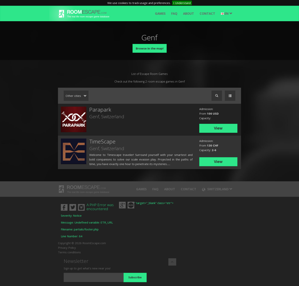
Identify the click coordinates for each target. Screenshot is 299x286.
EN (226, 13)
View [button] (218, 128)
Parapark (100, 109)
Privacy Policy (67, 248)
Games (160, 13)
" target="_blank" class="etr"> (154, 203)
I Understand (182, 3)
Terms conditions (69, 252)
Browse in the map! (149, 48)
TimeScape (102, 141)
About (188, 13)
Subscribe (135, 277)
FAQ (174, 13)
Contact (207, 13)
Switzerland (112, 116)
